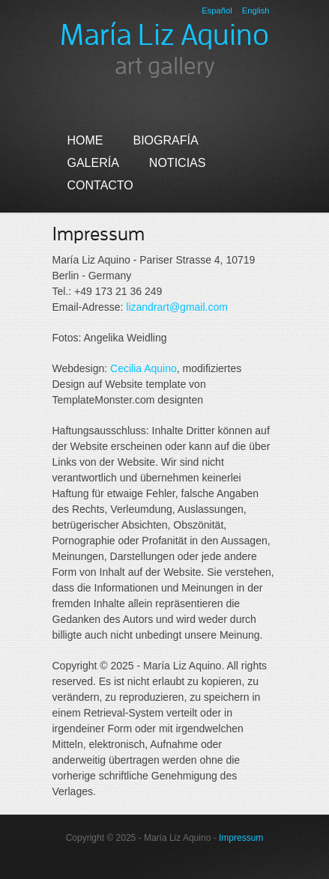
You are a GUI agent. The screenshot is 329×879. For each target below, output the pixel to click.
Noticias (177, 162)
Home (85, 140)
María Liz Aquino (164, 35)
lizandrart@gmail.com (177, 307)
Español (217, 10)
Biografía (166, 140)
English (256, 10)
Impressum (241, 838)
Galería (93, 162)
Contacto (100, 185)
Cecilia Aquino (143, 368)
